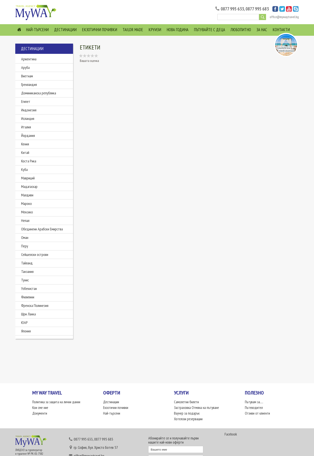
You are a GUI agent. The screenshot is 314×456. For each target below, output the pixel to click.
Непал (25, 220)
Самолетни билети (186, 402)
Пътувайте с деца (209, 29)
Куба (24, 169)
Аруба (25, 67)
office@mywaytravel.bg (284, 17)
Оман (24, 237)
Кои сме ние (40, 407)
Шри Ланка (28, 313)
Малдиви (27, 194)
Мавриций (28, 177)
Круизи (154, 29)
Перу (24, 245)
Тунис (25, 279)
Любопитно (240, 29)
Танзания (27, 271)
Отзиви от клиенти (257, 413)
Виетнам (27, 75)
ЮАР (24, 322)
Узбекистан (29, 288)
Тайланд (27, 262)
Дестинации (65, 29)
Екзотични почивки (99, 29)
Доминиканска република (38, 92)
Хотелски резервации (188, 419)
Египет (25, 101)
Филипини (27, 296)
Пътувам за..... (254, 402)
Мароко (26, 203)
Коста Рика (28, 160)
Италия (26, 126)
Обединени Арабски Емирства (42, 228)
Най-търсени (37, 29)
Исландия (27, 118)
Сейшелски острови (34, 254)
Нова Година (177, 29)
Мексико (27, 211)
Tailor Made (133, 29)
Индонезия (28, 109)
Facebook (231, 434)
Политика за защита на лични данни (56, 402)
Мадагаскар (29, 186)
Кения (25, 143)
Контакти (281, 29)
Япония (26, 330)
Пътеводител (254, 407)
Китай (25, 152)
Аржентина (28, 58)
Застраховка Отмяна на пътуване (196, 407)
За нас (261, 29)
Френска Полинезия (34, 305)
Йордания (28, 135)
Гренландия (29, 84)
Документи (39, 413)
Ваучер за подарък (187, 413)
